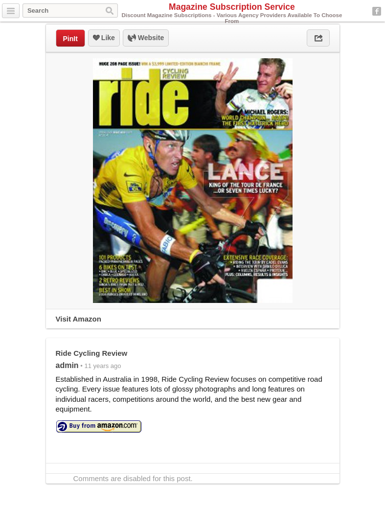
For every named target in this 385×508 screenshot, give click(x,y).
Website (146, 38)
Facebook (377, 11)
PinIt (70, 39)
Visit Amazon (78, 319)
